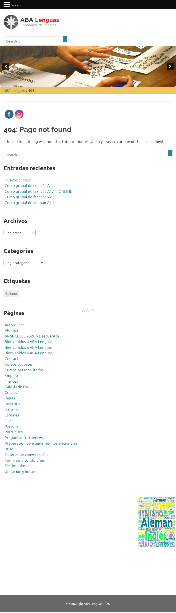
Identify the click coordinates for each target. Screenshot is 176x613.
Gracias (11, 392)
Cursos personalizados (24, 369)
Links (9, 420)
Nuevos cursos (17, 179)
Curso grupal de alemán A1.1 (30, 202)
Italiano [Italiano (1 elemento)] (11, 293)
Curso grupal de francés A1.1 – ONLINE (38, 191)
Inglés (10, 397)
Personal (12, 426)
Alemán (11, 330)
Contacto (13, 358)
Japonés (12, 415)
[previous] (5, 66)
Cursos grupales (19, 364)
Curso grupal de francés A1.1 (30, 185)
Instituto (12, 403)
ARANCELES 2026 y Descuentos (32, 335)
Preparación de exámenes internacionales (41, 443)
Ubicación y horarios (22, 471)
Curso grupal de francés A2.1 (30, 196)
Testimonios (15, 465)
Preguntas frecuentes (24, 437)
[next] (170, 66)
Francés (11, 381)
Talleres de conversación (26, 454)
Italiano (11, 409)
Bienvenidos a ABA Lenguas (29, 341)
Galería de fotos (18, 386)
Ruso (9, 448)
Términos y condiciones (25, 460)
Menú (16, 5)
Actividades (15, 324)
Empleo (11, 375)
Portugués (14, 431)
